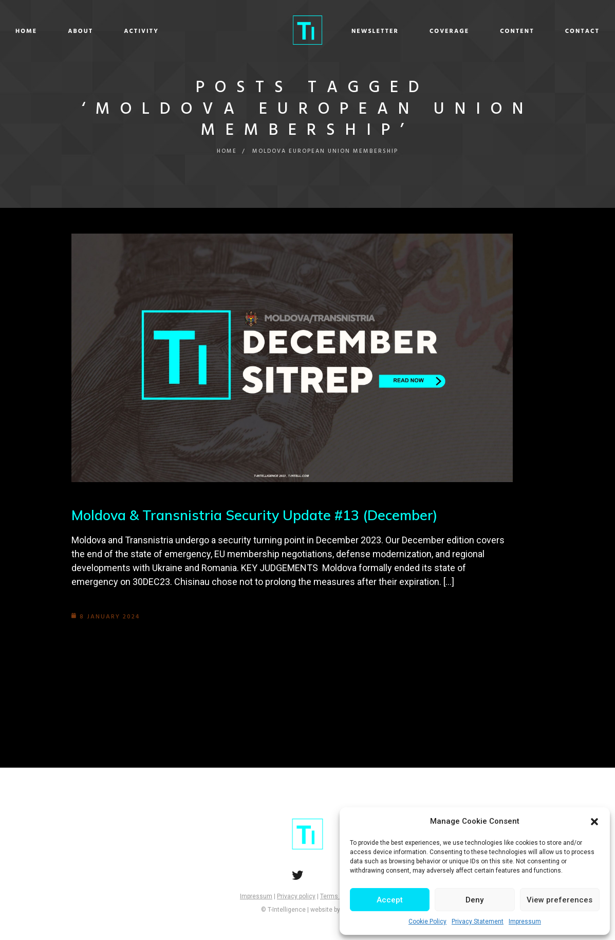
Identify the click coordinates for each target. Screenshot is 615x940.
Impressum (525, 921)
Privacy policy (296, 896)
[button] (594, 822)
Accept (390, 899)
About (151, 31)
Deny (474, 899)
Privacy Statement (478, 921)
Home (97, 31)
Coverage (378, 31)
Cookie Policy (427, 921)
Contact (511, 31)
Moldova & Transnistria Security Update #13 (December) (261, 515)
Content (446, 31)
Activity (212, 31)
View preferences (559, 899)
